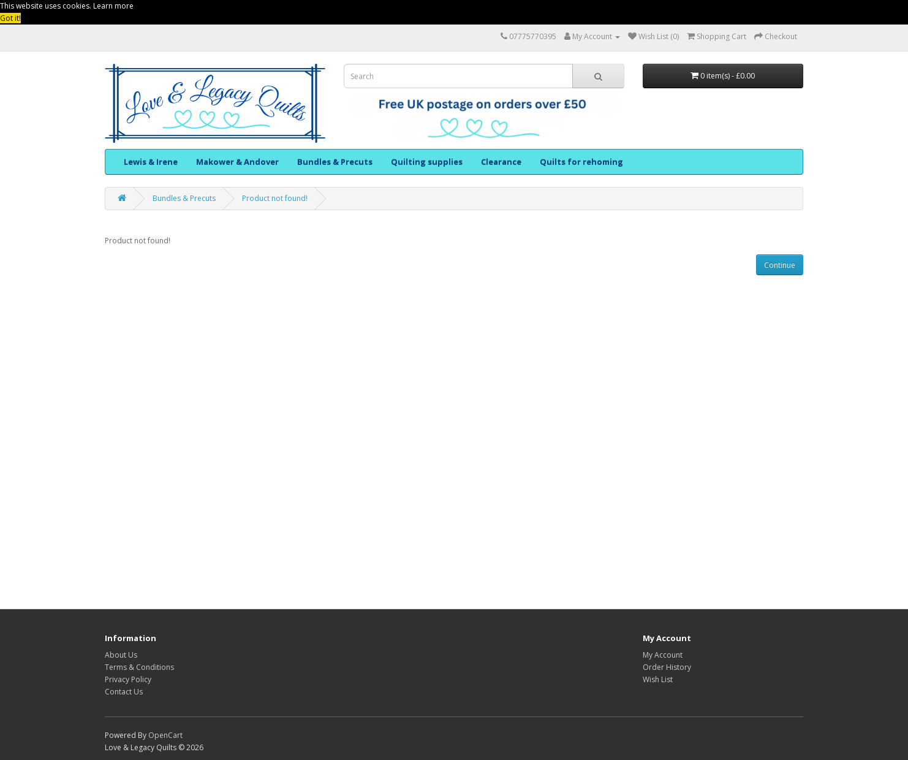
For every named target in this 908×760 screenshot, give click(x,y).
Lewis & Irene (151, 161)
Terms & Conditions (139, 667)
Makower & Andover (237, 161)
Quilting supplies (427, 161)
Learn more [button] (113, 6)
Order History (667, 667)
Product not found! (275, 198)
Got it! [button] (10, 18)
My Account (663, 655)
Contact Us (124, 691)
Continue (779, 265)
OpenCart (165, 735)
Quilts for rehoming (581, 161)
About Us (121, 655)
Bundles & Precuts (335, 161)
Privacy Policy (128, 679)
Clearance (501, 161)
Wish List (658, 679)
